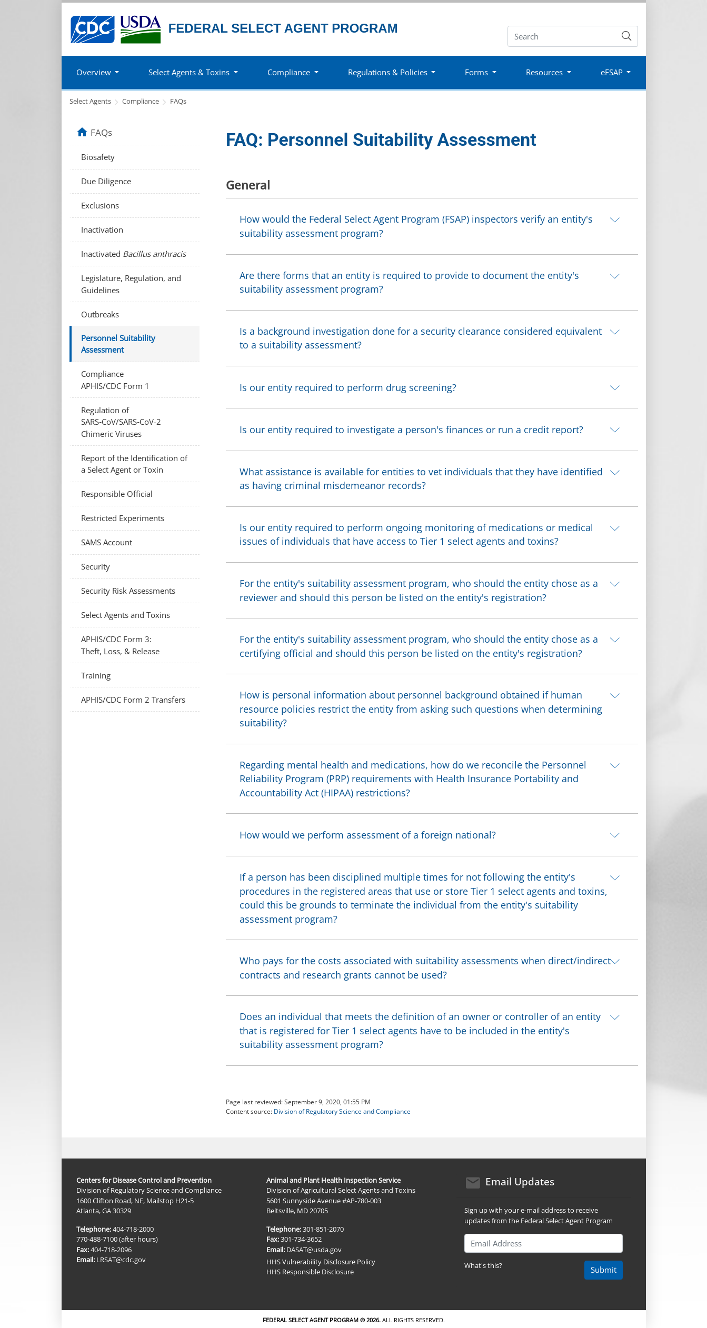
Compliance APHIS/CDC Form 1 (115, 379)
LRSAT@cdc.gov (121, 1259)
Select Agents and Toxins (125, 615)
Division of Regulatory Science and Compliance (342, 1111)
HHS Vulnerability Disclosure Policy (320, 1261)
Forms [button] (476, 72)
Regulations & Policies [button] (387, 72)
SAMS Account (106, 542)
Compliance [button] (288, 72)
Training (96, 675)
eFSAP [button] (612, 72)
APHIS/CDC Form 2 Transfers (133, 699)
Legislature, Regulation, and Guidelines (131, 284)
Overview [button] (93, 72)
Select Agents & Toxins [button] (189, 72)
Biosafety (98, 157)
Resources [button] (544, 72)
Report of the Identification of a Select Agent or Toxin (134, 464)
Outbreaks (100, 314)
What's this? (483, 1265)
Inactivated (133, 253)
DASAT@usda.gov (314, 1249)
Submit (603, 1269)
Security (95, 566)
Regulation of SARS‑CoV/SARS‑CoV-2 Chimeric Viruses (121, 422)
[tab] (432, 226)
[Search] (561, 36)
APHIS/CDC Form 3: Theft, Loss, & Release (120, 645)
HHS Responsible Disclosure (310, 1271)
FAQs (178, 101)
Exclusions (100, 205)
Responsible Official (117, 493)
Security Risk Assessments (128, 590)
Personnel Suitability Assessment (118, 344)
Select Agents (90, 101)
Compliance (140, 101)
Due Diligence (106, 181)
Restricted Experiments (122, 518)
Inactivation (102, 229)
